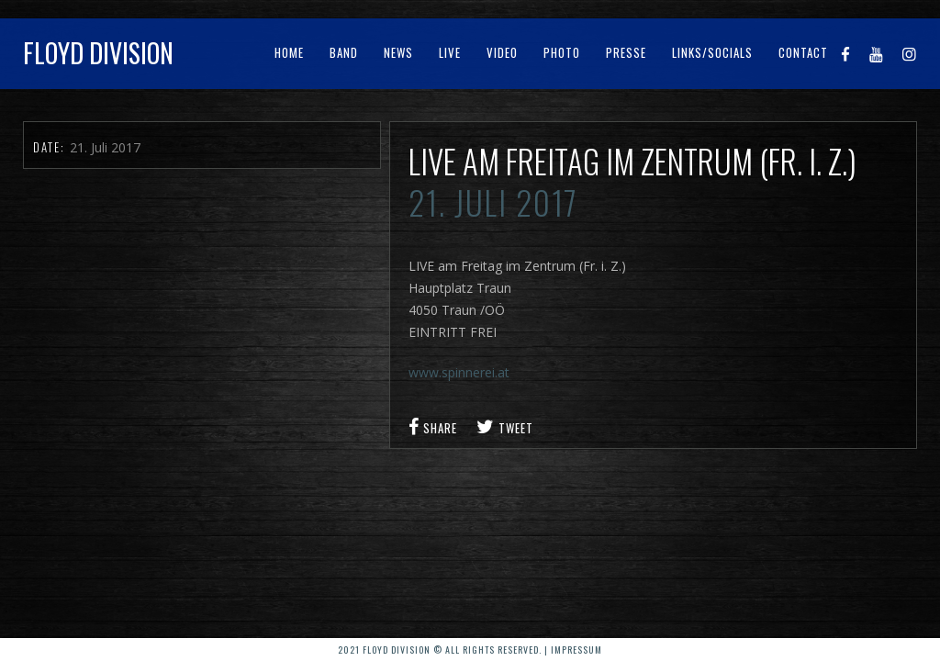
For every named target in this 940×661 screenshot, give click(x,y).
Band (344, 52)
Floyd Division (98, 53)
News (398, 52)
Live (450, 52)
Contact (803, 52)
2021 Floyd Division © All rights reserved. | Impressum (470, 649)
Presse (626, 52)
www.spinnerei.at (458, 372)
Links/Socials (712, 52)
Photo (561, 52)
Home (289, 52)
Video (502, 52)
